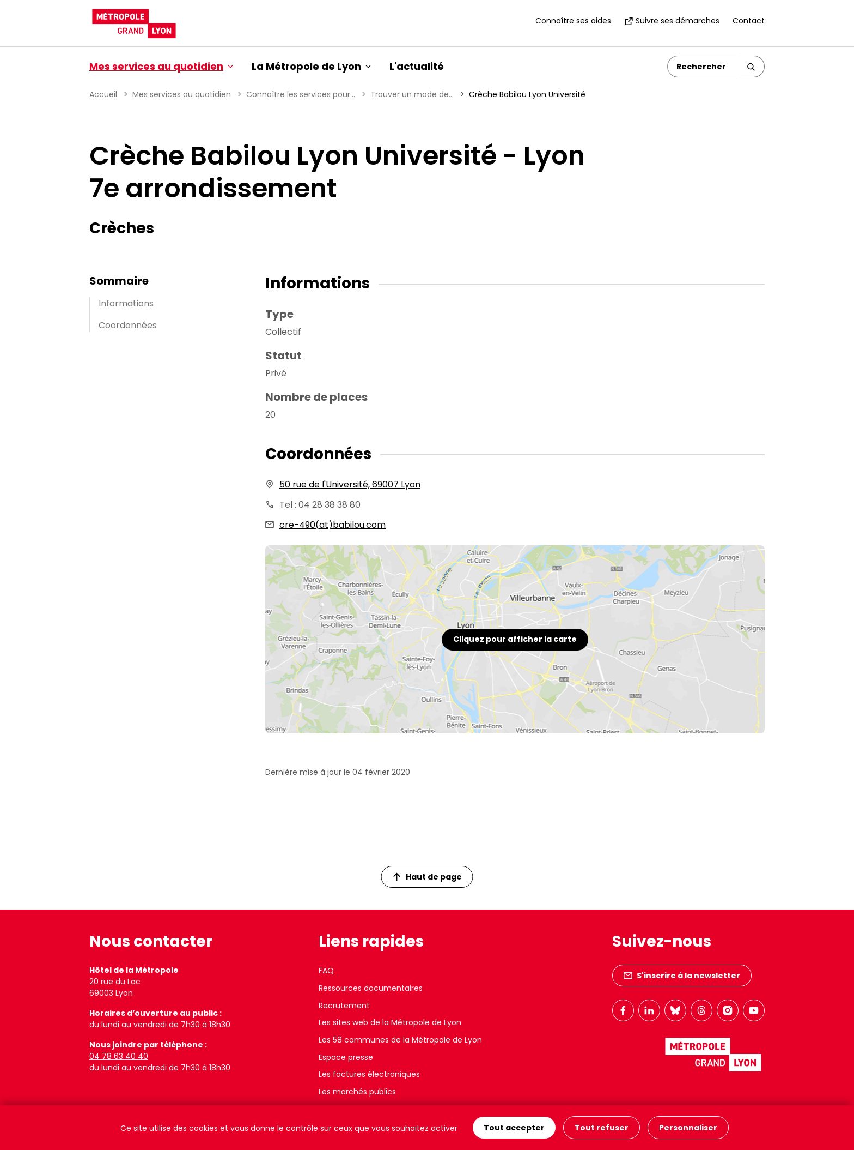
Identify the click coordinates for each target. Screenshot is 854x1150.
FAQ (326, 970)
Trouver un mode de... (412, 94)
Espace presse (346, 1057)
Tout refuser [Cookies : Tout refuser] (602, 1127)
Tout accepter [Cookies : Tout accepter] (514, 1127)
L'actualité (416, 66)
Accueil (103, 94)
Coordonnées (128, 325)
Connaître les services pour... (300, 94)
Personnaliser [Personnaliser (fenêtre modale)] (688, 1127)
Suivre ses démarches (671, 20)
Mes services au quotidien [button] (161, 66)
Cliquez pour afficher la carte (515, 639)
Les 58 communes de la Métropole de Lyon (400, 1039)
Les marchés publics (357, 1091)
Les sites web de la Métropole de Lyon (390, 1022)
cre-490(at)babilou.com (332, 525)
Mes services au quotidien (181, 94)
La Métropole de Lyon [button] (311, 66)
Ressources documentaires (371, 988)
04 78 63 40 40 (118, 1056)
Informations (126, 303)
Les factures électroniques (369, 1074)
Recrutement (344, 1005)
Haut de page (427, 876)
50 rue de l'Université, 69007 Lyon (349, 484)
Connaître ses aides (573, 20)
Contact (749, 20)
